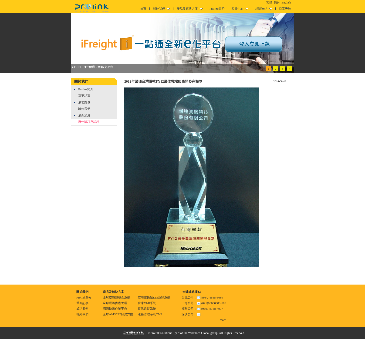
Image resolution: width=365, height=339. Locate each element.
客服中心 (239, 8)
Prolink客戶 (217, 8)
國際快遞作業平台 (115, 308)
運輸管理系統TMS (150, 314)
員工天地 (285, 8)
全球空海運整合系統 (116, 297)
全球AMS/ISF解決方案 (118, 314)
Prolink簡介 (85, 89)
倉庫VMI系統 (147, 303)
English (286, 2)
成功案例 (84, 102)
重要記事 (84, 95)
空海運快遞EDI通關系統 (154, 297)
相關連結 (263, 8)
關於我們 (161, 8)
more (223, 320)
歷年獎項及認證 (88, 122)
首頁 (143, 8)
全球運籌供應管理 (115, 303)
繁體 (269, 2)
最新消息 (84, 115)
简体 (277, 2)
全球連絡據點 (191, 292)
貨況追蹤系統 (147, 308)
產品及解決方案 (190, 8)
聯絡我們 (84, 109)
